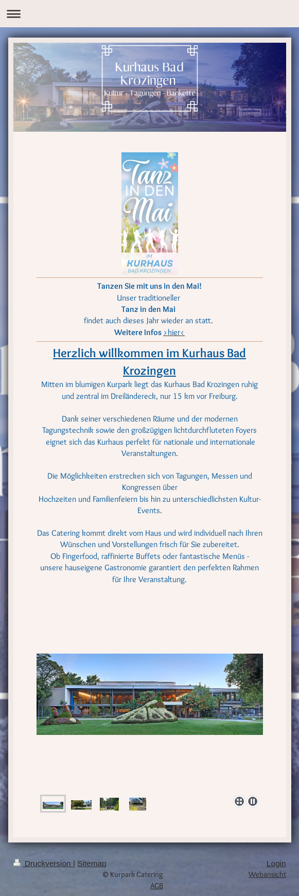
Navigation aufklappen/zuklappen (149, 14)
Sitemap (91, 863)
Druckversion (43, 863)
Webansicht (267, 874)
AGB (156, 885)
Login (276, 863)
